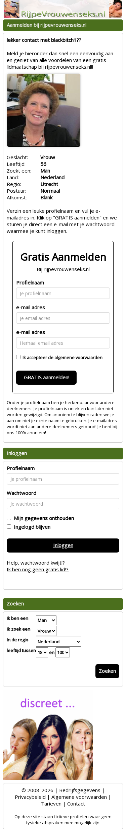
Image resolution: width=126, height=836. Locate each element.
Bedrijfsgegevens (79, 790)
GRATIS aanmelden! (46, 377)
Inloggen (63, 545)
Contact (76, 803)
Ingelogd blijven (30, 526)
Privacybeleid (30, 796)
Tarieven (51, 803)
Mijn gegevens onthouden (42, 518)
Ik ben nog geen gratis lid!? (38, 569)
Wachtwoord (21, 493)
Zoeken (107, 670)
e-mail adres (30, 307)
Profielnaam (30, 282)
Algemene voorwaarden (79, 796)
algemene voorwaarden (78, 358)
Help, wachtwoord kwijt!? (36, 562)
